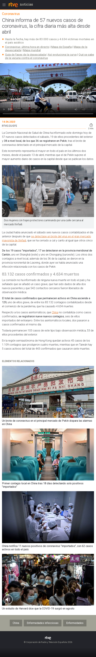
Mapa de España (61, 47)
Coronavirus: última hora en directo (27, 47)
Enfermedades (74, 623)
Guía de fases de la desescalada (25, 54)
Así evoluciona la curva (62, 54)
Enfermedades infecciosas (42, 623)
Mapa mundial (32, 50)
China (55, 312)
